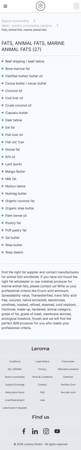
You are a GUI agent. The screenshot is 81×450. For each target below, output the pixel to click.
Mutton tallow (15, 186)
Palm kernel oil (16, 215)
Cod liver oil (14, 98)
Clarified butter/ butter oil (24, 76)
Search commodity (15, 21)
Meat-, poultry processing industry (27, 25)
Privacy (42, 369)
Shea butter (13, 245)
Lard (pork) (13, 164)
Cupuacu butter (16, 113)
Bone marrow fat (17, 69)
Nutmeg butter (16, 193)
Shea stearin (14, 252)
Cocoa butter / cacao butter (25, 83)
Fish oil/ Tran (14, 142)
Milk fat (10, 179)
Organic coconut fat (20, 201)
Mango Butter (15, 171)
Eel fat (10, 127)
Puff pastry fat (15, 230)
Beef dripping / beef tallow (24, 61)
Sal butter (12, 237)
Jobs (42, 400)
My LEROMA (14, 369)
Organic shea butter (19, 208)
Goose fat (12, 149)
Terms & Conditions (42, 376)
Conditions (15, 361)
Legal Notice (42, 361)
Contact (42, 384)
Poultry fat (13, 223)
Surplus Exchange (14, 384)
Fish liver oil (14, 135)
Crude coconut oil (18, 105)
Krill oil (10, 157)
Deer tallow (13, 120)
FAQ (42, 392)
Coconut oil (13, 91)
